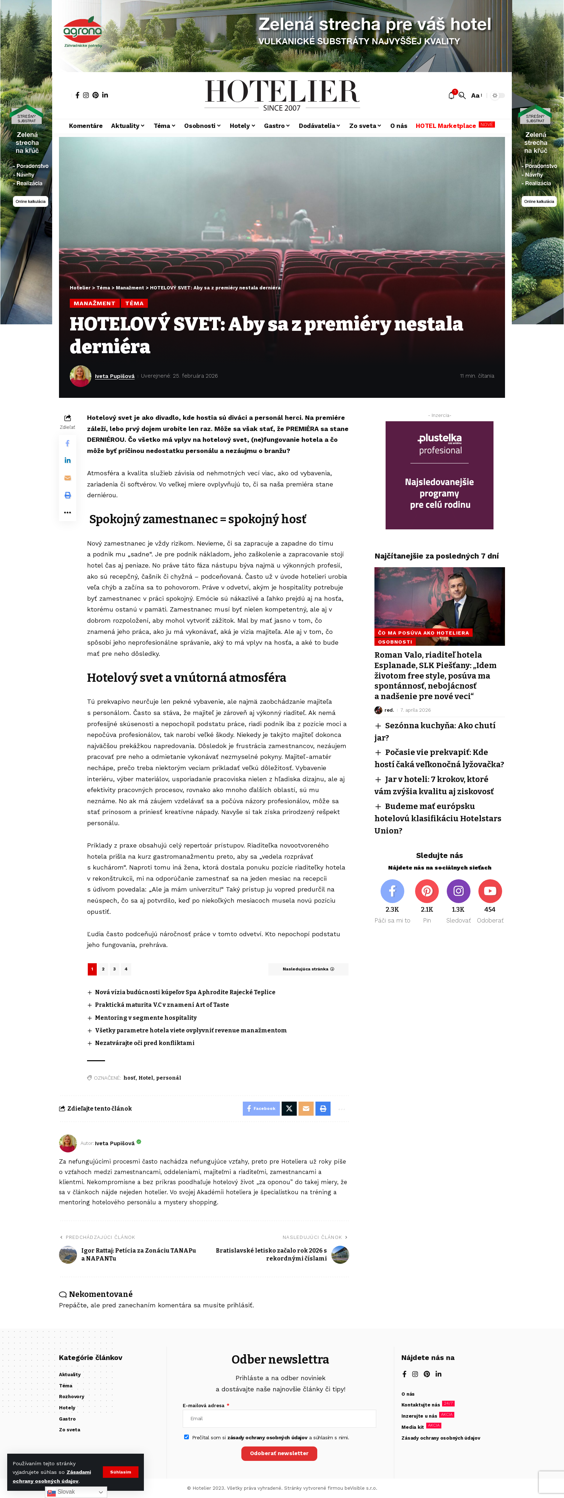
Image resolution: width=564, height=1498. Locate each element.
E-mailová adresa (204, 1406)
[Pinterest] (95, 95)
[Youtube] (490, 899)
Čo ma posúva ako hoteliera (423, 632)
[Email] (67, 478)
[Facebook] (77, 95)
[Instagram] (86, 95)
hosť (129, 1078)
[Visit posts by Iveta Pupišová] (80, 376)
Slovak (60, 1492)
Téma (134, 303)
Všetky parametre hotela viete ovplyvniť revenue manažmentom (191, 1030)
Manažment (95, 303)
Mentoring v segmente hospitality (146, 1017)
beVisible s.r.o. (361, 1488)
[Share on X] (289, 1109)
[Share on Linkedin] (67, 461)
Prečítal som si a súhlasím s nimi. (270, 1437)
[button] (120, 1472)
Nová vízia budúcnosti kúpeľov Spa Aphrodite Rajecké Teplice (185, 992)
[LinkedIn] (105, 95)
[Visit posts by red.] (378, 709)
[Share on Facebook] (67, 443)
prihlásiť (240, 1305)
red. (389, 709)
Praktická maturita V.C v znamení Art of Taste (163, 1004)
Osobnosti (395, 641)
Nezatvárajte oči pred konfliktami (145, 1043)
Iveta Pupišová (115, 376)
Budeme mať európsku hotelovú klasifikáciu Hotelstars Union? (438, 815)
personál (168, 1078)
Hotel (145, 1078)
